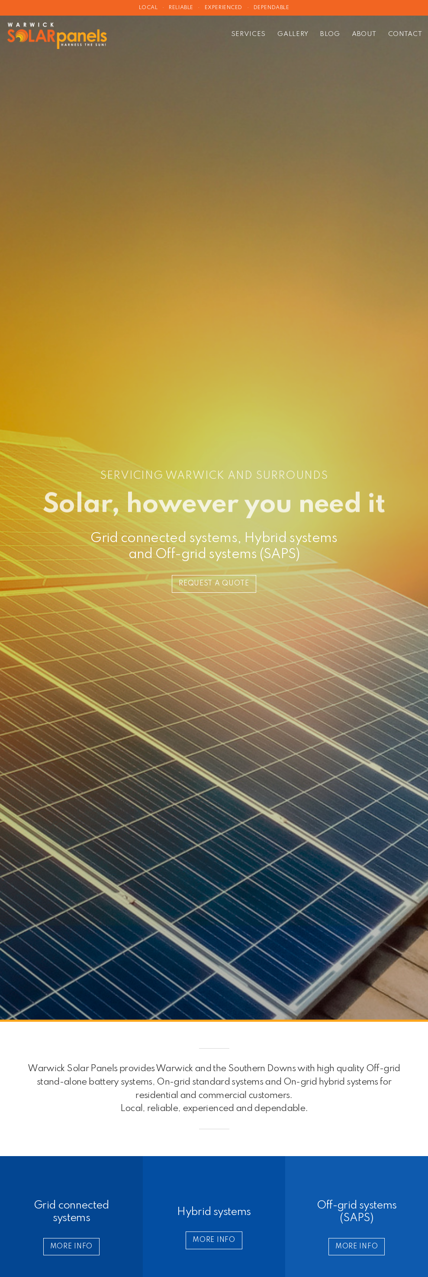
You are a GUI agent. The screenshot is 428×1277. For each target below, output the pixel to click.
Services (248, 34)
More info (71, 1246)
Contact (405, 34)
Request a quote (214, 583)
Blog (330, 34)
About (364, 34)
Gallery (293, 34)
